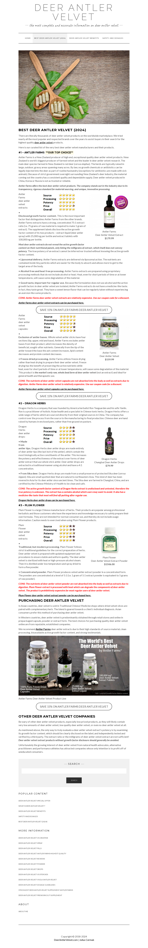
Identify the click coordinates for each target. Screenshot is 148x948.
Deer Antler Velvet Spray (30, 843)
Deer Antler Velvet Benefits (84, 38)
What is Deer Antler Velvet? (31, 806)
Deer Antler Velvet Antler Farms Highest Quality (42, 853)
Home (28, 38)
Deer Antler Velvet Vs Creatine (33, 838)
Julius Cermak (86, 939)
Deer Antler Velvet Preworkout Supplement (40, 895)
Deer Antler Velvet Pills (29, 848)
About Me (23, 911)
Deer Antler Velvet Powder (31, 864)
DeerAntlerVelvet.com (66, 939)
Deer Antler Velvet (74, 12)
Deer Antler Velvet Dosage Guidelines (36, 885)
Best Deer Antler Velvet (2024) (50, 38)
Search (74, 780)
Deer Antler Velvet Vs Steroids (33, 874)
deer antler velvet (43, 142)
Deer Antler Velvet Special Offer (34, 801)
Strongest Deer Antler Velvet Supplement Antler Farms (45, 890)
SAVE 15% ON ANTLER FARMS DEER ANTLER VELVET (74, 309)
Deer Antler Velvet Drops (30, 869)
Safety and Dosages (112, 38)
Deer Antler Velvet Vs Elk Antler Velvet (37, 879)
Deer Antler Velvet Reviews (31, 859)
